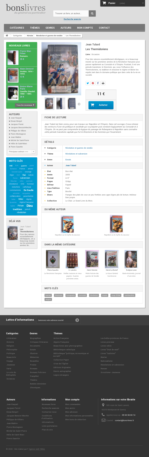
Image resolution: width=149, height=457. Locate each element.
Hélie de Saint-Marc (19, 143)
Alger (12, 175)
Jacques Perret (17, 124)
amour (30, 168)
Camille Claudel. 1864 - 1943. (27, 92)
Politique (11, 353)
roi (10, 165)
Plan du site (47, 430)
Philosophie (12, 349)
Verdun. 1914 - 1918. (27, 72)
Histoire (10, 342)
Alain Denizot (27, 68)
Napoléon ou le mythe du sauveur (67, 235)
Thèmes (35, 27)
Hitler (20, 199)
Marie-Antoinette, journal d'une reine (131, 274)
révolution (21, 212)
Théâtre (33, 380)
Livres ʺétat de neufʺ (110, 349)
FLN (16, 165)
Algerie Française (61, 342)
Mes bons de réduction (75, 419)
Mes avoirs (70, 408)
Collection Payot (61, 360)
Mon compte (85, 27)
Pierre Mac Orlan (25, 52)
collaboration (15, 196)
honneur (30, 184)
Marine (104, 357)
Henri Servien (92, 270)
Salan (13, 199)
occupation (26, 193)
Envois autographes (62, 371)
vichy (21, 181)
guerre (24, 165)
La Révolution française (53, 273)
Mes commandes (72, 404)
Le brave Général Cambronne (112, 274)
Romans (33, 368)
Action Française (61, 338)
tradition (17, 209)
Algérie (29, 199)
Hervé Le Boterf (112, 270)
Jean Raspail (16, 118)
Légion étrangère (61, 375)
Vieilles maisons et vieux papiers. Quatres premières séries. (72, 276)
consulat (82, 295)
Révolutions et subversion (76, 154)
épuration (13, 202)
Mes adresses (71, 412)
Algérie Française (26, 202)
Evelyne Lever (131, 270)
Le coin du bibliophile (11, 373)
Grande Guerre (17, 172)
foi (24, 175)
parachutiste (28, 196)
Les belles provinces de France (114, 338)
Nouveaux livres (19, 45)
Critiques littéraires (39, 342)
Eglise (12, 206)
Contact (104, 27)
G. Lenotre (72, 270)
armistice (16, 193)
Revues (104, 368)
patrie (32, 165)
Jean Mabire (16, 137)
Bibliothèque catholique (64, 349)
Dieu (30, 205)
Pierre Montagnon (18, 134)
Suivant (79, 103)
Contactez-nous (49, 412)
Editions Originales (62, 367)
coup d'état (115, 295)
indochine (16, 187)
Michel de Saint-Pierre (20, 140)
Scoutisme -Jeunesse (110, 372)
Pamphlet (34, 376)
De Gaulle (28, 190)
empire (48, 299)
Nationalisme (106, 361)
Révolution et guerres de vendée (79, 148)
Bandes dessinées (38, 384)
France (22, 168)
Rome (15, 178)
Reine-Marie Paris (26, 87)
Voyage (10, 361)
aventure (29, 181)
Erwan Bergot (16, 121)
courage (28, 171)
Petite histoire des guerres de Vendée (92, 274)
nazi (18, 175)
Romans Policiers (38, 372)
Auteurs (66, 27)
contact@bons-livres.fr (124, 420)
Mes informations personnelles (79, 416)
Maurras (14, 181)
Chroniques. (35, 387)
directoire (58, 295)
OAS (22, 184)
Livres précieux (107, 342)
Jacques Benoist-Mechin (21, 127)
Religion (10, 346)
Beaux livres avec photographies (68, 346)
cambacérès (129, 295)
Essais (68, 159)
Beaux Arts (11, 357)
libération (13, 169)
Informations (48, 422)
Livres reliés (106, 346)
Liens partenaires (49, 426)
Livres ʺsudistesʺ (108, 353)
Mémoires (34, 357)
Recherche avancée (72, 19)
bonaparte (70, 295)
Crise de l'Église (61, 363)
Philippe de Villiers (18, 130)
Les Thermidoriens (27, 230)
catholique (27, 187)
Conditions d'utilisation (47, 417)
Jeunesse (11, 365)
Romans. (24, 56)
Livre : (88, 54)
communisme (15, 190)
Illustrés (34, 353)
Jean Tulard (25, 226)
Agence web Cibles (37, 449)
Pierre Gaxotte (17, 147)
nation (30, 175)
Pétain (21, 205)
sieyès (104, 295)
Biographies (35, 338)
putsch (27, 209)
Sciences (11, 379)
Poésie (33, 365)
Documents (35, 346)
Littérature (11, 338)
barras (48, 295)
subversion (25, 178)
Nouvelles (34, 361)
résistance (13, 184)
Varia (9, 368)
